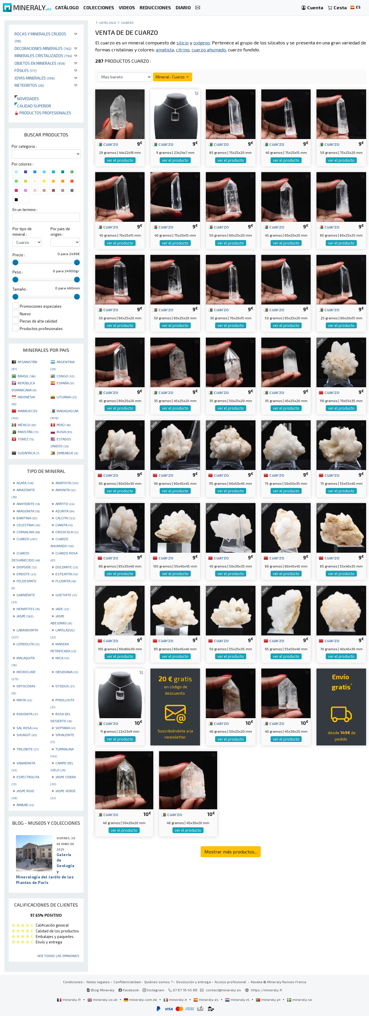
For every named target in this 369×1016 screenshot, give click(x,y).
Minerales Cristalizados (43, 55)
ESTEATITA (66, 574)
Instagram (153, 990)
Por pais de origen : (60, 231)
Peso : (17, 272)
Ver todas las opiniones (58, 956)
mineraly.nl (237, 999)
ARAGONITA (28, 511)
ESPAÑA (65, 383)
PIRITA (24, 700)
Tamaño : (20, 289)
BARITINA (27, 518)
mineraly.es (206, 999)
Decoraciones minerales (43, 48)
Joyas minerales (35, 77)
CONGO (65, 376)
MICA (62, 658)
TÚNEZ (26, 439)
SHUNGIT (27, 735)
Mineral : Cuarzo (173, 76)
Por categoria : (24, 146)
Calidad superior (33, 105)
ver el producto (120, 160)
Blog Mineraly (101, 990)
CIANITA (64, 525)
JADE (62, 609)
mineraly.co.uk (102, 999)
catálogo (107, 22)
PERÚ (64, 425)
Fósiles (26, 70)
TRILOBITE (28, 749)
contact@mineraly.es (223, 990)
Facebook (128, 990)
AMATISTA (66, 483)
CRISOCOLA (66, 532)
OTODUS (65, 686)
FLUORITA (65, 581)
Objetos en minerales (40, 63)
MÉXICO (27, 425)
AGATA (25, 483)
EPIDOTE (26, 574)
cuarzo (108, 144)
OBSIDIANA (66, 672)
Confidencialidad (127, 982)
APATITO (64, 504)
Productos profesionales (43, 112)
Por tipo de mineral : (22, 231)
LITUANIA (67, 397)
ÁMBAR (25, 805)
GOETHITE (66, 595)
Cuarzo (127, 22)
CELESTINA (28, 525)
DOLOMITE (66, 567)
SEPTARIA (65, 728)
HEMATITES (28, 609)
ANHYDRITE (28, 504)
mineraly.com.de (141, 999)
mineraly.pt (268, 999)
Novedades (27, 98)
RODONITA (27, 714)
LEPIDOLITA (28, 644)
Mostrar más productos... (230, 851)
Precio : (18, 255)
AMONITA (65, 490)
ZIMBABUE (67, 453)
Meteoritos (29, 85)
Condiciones (73, 982)
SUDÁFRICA (28, 453)
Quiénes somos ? (158, 982)
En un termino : (24, 209)
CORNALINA (28, 532)
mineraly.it (175, 999)
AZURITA (64, 511)
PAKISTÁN (28, 432)
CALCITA (65, 518)
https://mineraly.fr (266, 990)
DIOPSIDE (27, 567)
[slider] (15, 262)
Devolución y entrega (193, 982)
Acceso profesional (231, 982)
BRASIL (26, 376)
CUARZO (27, 539)
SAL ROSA (27, 728)
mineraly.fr (69, 999)
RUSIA (64, 432)
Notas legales (98, 982)
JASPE (25, 616)
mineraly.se (299, 999)
